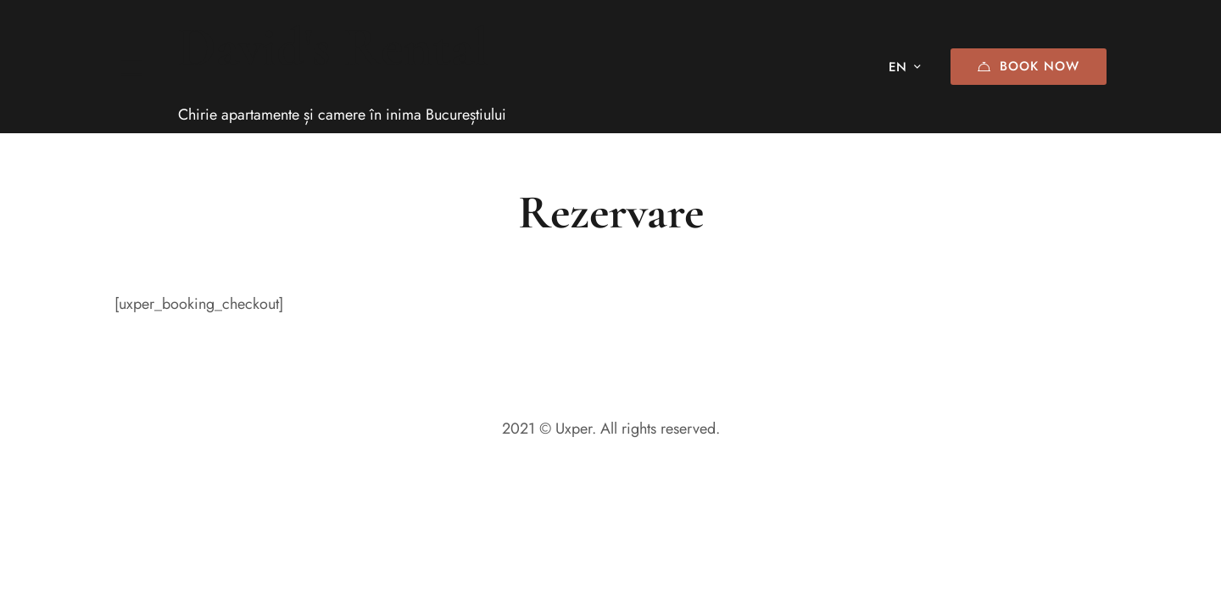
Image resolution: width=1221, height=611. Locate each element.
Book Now (1028, 66)
